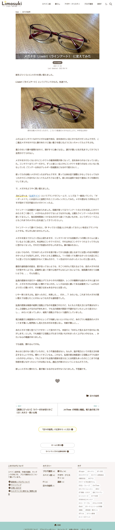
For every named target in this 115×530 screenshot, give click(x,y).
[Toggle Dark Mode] (106, 4)
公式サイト (34, 196)
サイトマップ (16, 485)
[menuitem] (46, 4)
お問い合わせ (16, 488)
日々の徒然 (57, 62)
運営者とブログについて (20, 482)
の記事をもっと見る (57, 429)
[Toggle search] (110, 4)
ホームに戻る (57, 445)
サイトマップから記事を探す (57, 451)
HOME (57, 525)
